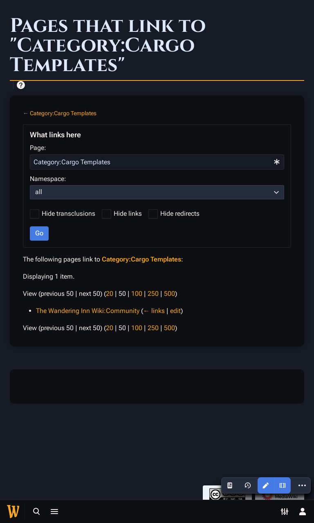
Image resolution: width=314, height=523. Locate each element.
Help (21, 85)
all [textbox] (38, 192)
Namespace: (48, 179)
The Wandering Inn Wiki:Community (87, 311)
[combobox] (157, 162)
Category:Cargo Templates (63, 113)
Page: (38, 148)
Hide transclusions (68, 213)
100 (136, 293)
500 (169, 293)
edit (175, 311)
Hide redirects (180, 213)
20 (109, 293)
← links (154, 311)
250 (153, 293)
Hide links (128, 213)
